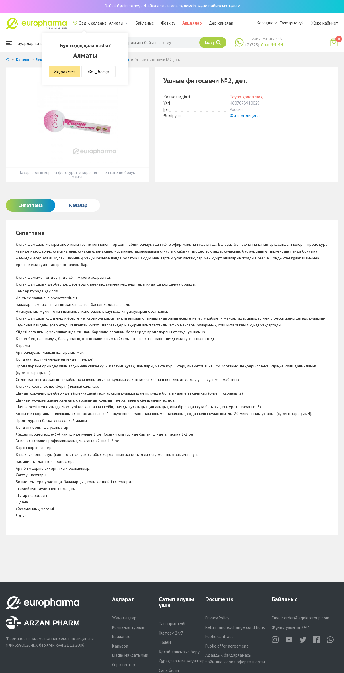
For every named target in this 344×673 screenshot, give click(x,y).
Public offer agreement (226, 646)
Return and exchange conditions (235, 627)
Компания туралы (128, 627)
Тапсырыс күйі (292, 22)
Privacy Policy (217, 618)
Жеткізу (168, 23)
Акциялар (192, 23)
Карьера (120, 646)
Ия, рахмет (64, 71)
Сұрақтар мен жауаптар (182, 661)
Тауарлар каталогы (29, 43)
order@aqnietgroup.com (306, 618)
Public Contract (219, 636)
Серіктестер (123, 664)
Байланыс (145, 23)
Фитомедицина (245, 115)
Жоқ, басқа (98, 71)
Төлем (165, 642)
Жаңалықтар (124, 618)
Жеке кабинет (324, 23)
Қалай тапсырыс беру (179, 651)
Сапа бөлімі (169, 670)
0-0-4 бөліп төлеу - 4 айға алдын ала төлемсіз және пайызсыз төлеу (172, 6)
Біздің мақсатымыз (130, 655)
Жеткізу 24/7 (171, 633)
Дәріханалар (221, 23)
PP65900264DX (24, 645)
